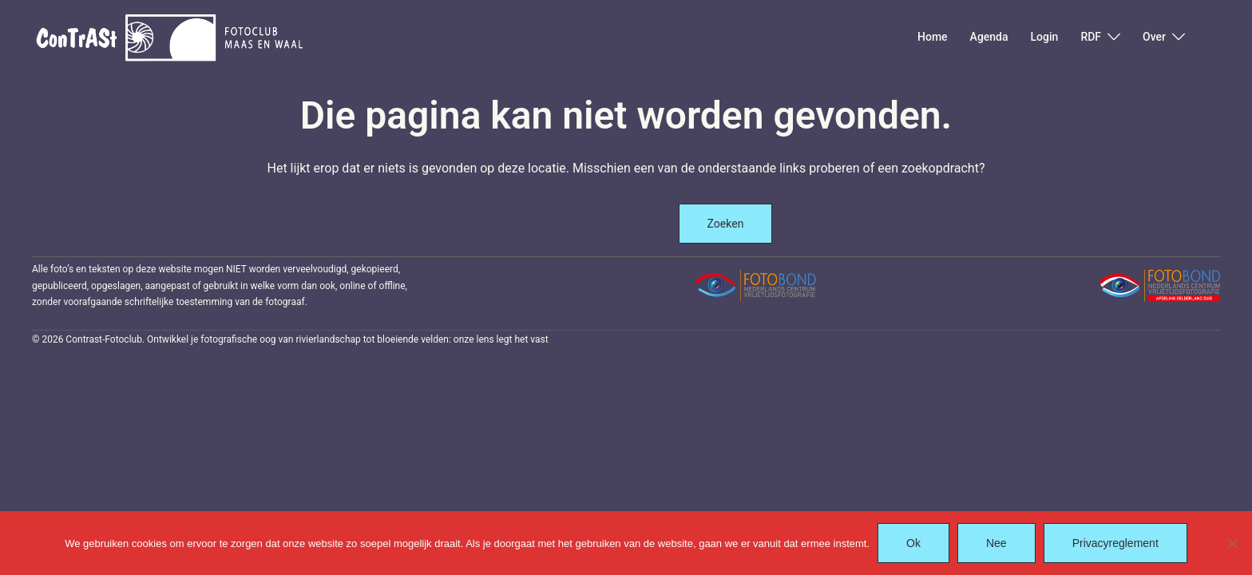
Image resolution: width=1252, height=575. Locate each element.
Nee (996, 543)
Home (932, 36)
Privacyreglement (1115, 543)
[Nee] (1232, 543)
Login (1045, 36)
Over (1154, 36)
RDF (1090, 36)
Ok (913, 543)
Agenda (989, 36)
